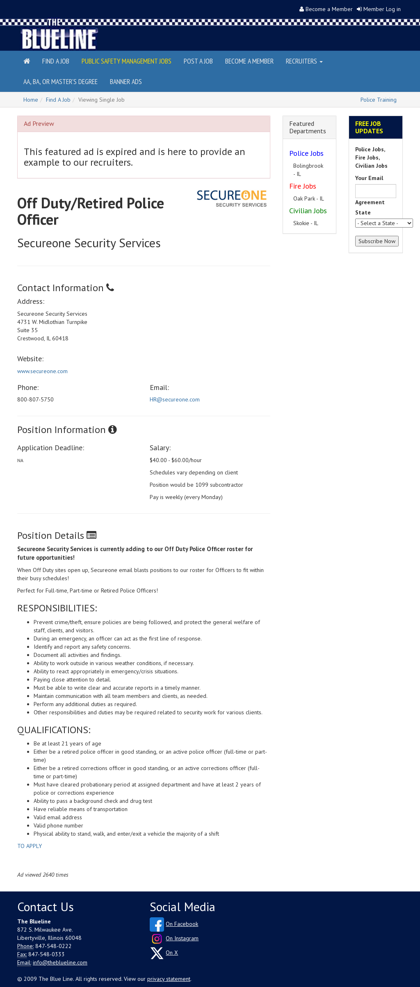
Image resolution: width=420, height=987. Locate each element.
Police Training (379, 99)
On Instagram (182, 938)
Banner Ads (126, 81)
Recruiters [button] (304, 61)
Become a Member (329, 9)
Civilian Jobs (308, 210)
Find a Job (55, 61)
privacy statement (168, 978)
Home (30, 99)
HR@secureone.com (175, 399)
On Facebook (182, 924)
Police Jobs (306, 153)
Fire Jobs (302, 186)
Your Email (369, 178)
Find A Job (58, 99)
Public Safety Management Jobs (126, 61)
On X (172, 952)
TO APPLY (29, 846)
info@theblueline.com (60, 962)
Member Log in (382, 9)
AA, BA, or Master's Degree (60, 81)
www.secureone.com (42, 371)
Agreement (370, 202)
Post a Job (198, 61)
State (363, 212)
